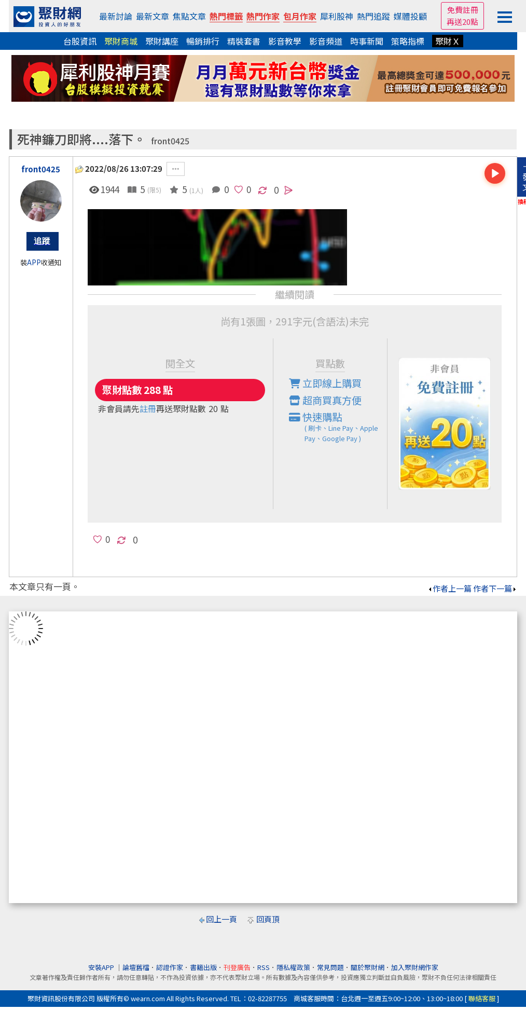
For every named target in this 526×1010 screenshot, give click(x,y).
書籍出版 (203, 967)
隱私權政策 (293, 967)
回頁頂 (268, 918)
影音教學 (284, 41)
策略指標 (407, 41)
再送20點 (462, 21)
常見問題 (330, 967)
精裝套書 (243, 41)
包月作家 (299, 16)
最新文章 (152, 16)
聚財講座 (161, 41)
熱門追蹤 (373, 16)
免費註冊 (462, 9)
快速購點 (338, 427)
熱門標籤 (226, 16)
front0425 (170, 141)
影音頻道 (325, 41)
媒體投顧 (410, 16)
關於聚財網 (367, 967)
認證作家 (169, 967)
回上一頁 (221, 918)
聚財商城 (120, 41)
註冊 (148, 408)
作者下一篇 (495, 588)
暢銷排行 (202, 41)
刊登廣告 (237, 967)
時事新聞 (366, 41)
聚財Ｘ (447, 41)
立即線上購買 (325, 383)
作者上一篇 (449, 588)
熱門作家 (263, 16)
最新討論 (115, 16)
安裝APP (102, 967)
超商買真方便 (325, 400)
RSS (263, 967)
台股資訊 (79, 41)
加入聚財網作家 (414, 967)
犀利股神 (336, 16)
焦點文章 (189, 16)
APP (34, 262)
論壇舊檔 (135, 967)
